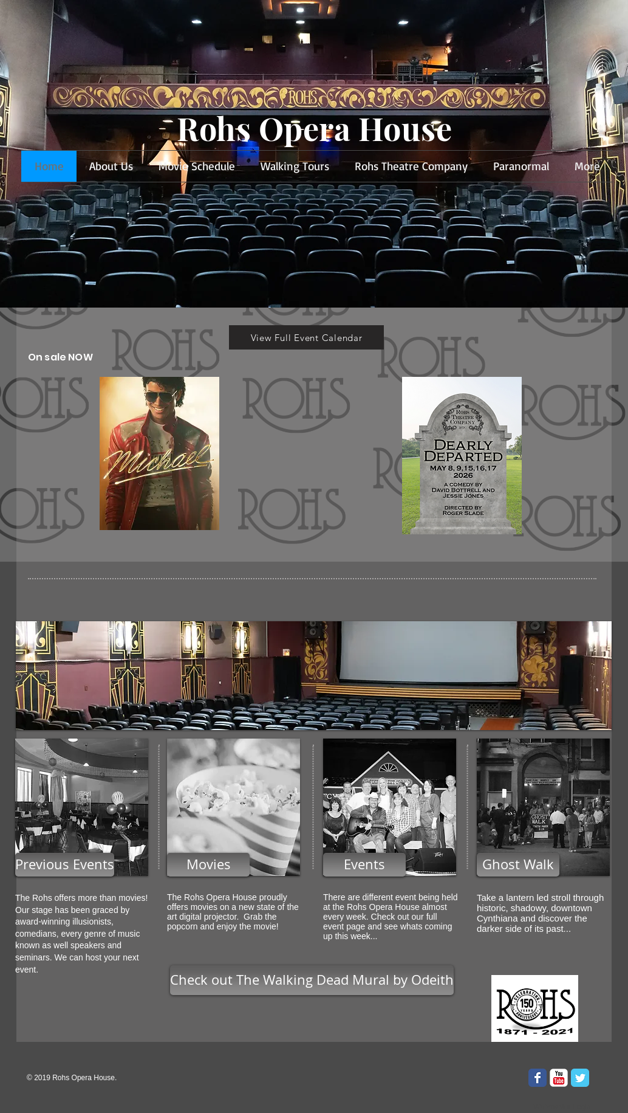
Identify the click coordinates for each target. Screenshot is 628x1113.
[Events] (364, 865)
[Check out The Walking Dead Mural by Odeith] (312, 980)
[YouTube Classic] (559, 1078)
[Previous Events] (64, 865)
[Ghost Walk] (518, 865)
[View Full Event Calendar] (306, 337)
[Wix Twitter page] (580, 1078)
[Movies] (208, 865)
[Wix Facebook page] (537, 1078)
